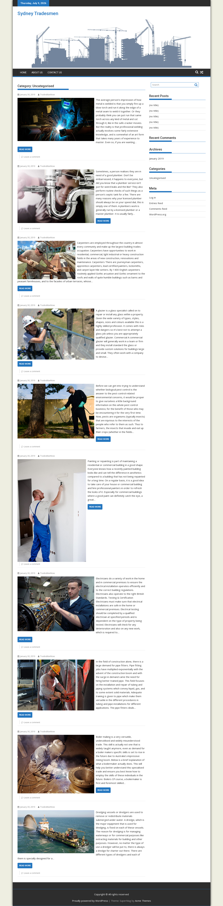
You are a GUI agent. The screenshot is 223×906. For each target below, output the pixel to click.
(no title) (154, 105)
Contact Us (55, 72)
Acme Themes (143, 900)
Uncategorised (157, 178)
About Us (37, 72)
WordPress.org (157, 214)
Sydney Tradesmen (38, 13)
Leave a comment (32, 156)
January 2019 (156, 158)
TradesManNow (46, 94)
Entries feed (156, 203)
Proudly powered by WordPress (90, 900)
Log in (152, 197)
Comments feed (158, 208)
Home (23, 72)
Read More (25, 149)
